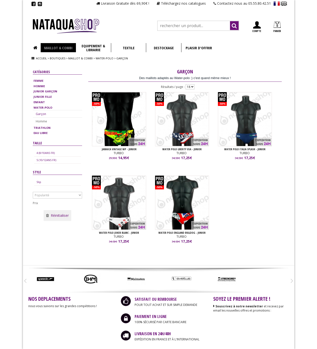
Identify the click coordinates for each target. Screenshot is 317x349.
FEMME (38, 81)
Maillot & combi (80, 58)
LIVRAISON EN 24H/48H (153, 333)
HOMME (39, 86)
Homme (41, 121)
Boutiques (57, 58)
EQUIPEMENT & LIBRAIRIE (93, 47)
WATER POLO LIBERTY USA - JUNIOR (182, 149)
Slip (38, 182)
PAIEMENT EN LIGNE (151, 316)
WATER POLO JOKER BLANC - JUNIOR (119, 232)
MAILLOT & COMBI (58, 47)
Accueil (41, 58)
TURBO (119, 153)
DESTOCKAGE (164, 47)
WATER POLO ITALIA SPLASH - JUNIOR (244, 149)
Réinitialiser (57, 215)
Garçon (41, 114)
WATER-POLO (43, 107)
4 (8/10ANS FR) (45, 153)
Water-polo (104, 58)
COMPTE (256, 27)
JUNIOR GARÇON (45, 91)
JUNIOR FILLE (43, 97)
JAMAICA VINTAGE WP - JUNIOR (119, 149)
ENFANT (39, 102)
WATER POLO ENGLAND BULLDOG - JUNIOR (182, 232)
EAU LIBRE (41, 133)
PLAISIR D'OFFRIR (199, 47)
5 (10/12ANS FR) (46, 160)
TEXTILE (129, 47)
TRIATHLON (42, 128)
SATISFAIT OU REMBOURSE (156, 299)
